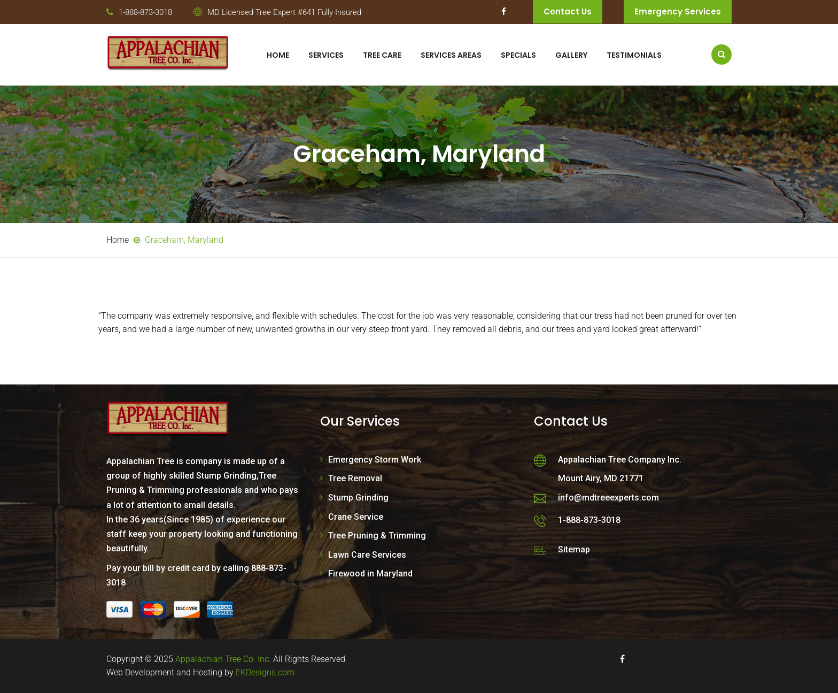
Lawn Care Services (367, 555)
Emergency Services (677, 11)
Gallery (571, 55)
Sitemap (574, 549)
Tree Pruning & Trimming (377, 535)
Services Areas (451, 55)
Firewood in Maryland (370, 573)
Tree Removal (355, 478)
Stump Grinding (358, 497)
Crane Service (355, 517)
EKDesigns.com (265, 672)
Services (326, 55)
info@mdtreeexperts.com (608, 497)
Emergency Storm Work (374, 460)
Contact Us (568, 11)
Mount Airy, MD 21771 (600, 478)
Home (278, 55)
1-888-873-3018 (145, 12)
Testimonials (634, 55)
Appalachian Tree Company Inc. (619, 460)
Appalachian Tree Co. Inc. (223, 659)
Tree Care (382, 55)
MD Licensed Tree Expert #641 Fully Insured (284, 12)
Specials (518, 55)
